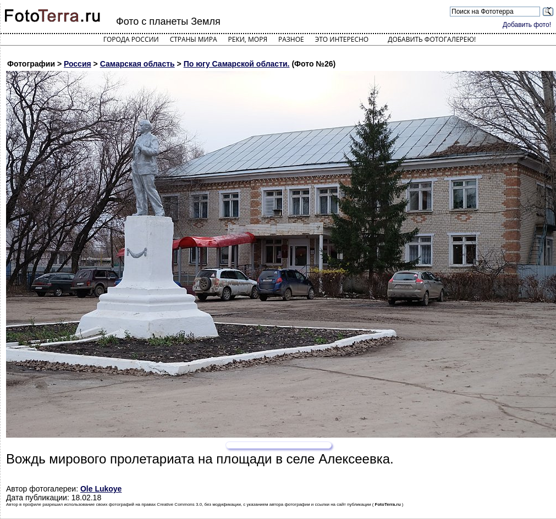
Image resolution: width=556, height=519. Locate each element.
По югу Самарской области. (237, 63)
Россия (77, 63)
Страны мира (193, 39)
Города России (131, 39)
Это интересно (342, 39)
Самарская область (137, 63)
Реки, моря (247, 39)
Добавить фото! (527, 25)
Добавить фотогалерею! (432, 39)
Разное (291, 39)
